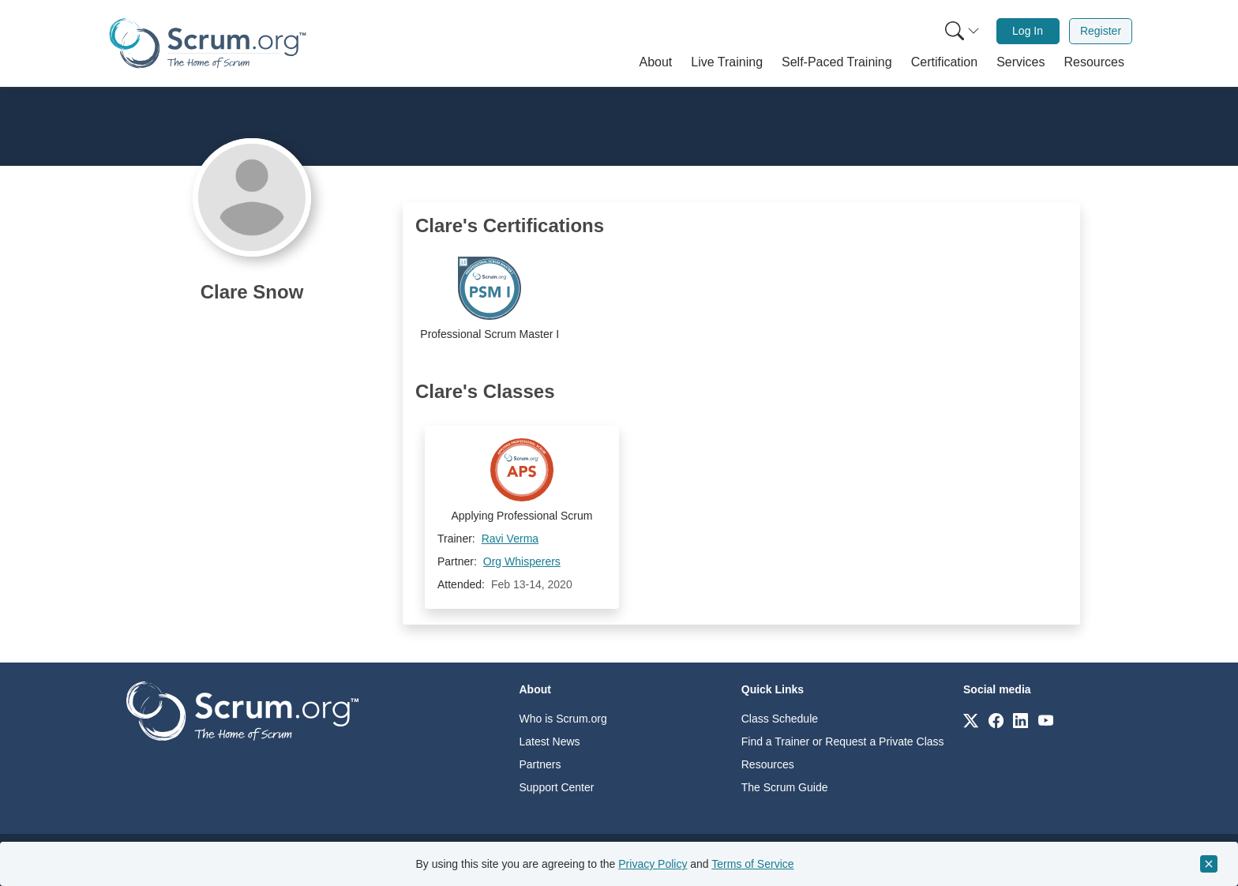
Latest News (550, 741)
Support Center (557, 787)
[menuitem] (961, 31)
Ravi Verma (510, 538)
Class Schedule (779, 718)
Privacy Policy (652, 864)
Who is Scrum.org (563, 718)
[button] (656, 62)
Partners (540, 764)
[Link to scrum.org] (970, 719)
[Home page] (208, 43)
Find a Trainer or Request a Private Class (842, 741)
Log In (1027, 30)
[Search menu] (962, 31)
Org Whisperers (522, 561)
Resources (767, 764)
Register (1100, 30)
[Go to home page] (242, 710)
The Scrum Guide (784, 787)
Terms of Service (752, 864)
